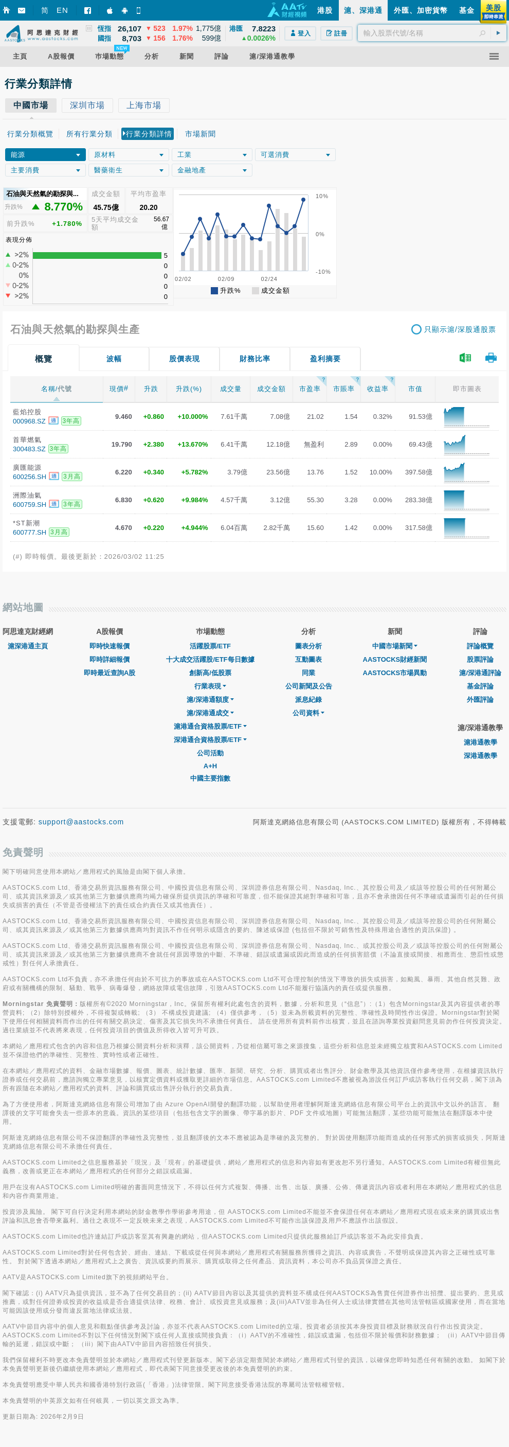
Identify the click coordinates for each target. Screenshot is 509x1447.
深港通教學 (480, 756)
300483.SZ (29, 449)
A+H (210, 766)
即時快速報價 (109, 646)
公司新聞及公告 (308, 686)
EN (62, 10)
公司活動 (210, 753)
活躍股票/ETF (210, 646)
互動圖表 (308, 659)
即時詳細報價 (109, 659)
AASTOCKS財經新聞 (395, 659)
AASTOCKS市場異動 (395, 673)
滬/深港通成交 (210, 713)
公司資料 (308, 713)
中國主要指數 (210, 778)
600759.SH (29, 504)
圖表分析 (308, 646)
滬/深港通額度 (210, 699)
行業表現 (210, 686)
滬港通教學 (480, 742)
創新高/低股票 (210, 673)
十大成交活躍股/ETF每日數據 (210, 659)
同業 (308, 673)
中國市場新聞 (394, 646)
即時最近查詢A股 (109, 673)
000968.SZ (29, 421)
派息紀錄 (308, 699)
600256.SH (29, 477)
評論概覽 (480, 646)
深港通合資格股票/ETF (210, 740)
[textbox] (432, 33)
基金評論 (480, 686)
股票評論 (480, 659)
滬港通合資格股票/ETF (210, 726)
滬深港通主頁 (28, 646)
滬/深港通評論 (480, 673)
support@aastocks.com (81, 822)
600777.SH (29, 532)
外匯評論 (480, 699)
